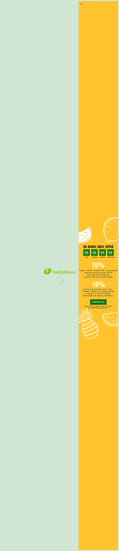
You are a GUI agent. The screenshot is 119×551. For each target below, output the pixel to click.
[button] (81, 4)
